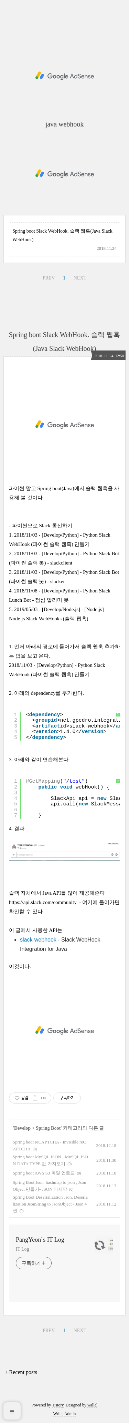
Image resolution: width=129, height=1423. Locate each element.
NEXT (80, 278)
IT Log (22, 1249)
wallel (92, 1405)
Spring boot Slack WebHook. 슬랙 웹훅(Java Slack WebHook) (62, 235)
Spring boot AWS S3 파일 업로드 (44, 1173)
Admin (70, 1413)
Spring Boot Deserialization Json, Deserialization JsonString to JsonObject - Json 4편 (50, 1204)
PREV (49, 278)
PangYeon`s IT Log (40, 1239)
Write (58, 1413)
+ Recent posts (21, 1372)
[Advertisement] (64, 75)
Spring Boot (48, 1128)
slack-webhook (38, 940)
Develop (22, 1128)
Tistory (57, 1405)
